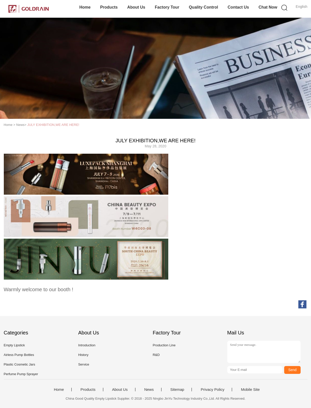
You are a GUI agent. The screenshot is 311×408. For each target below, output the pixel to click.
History (83, 355)
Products (109, 7)
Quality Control (203, 7)
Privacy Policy (212, 389)
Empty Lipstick (14, 345)
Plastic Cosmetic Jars (19, 364)
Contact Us (238, 7)
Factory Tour (167, 7)
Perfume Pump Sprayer (21, 374)
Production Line (164, 345)
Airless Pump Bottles (19, 355)
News (149, 389)
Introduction (86, 345)
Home (84, 7)
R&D (156, 355)
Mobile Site (250, 389)
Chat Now (268, 7)
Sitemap (177, 389)
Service (83, 364)
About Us (136, 7)
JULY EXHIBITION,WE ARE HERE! (53, 125)
